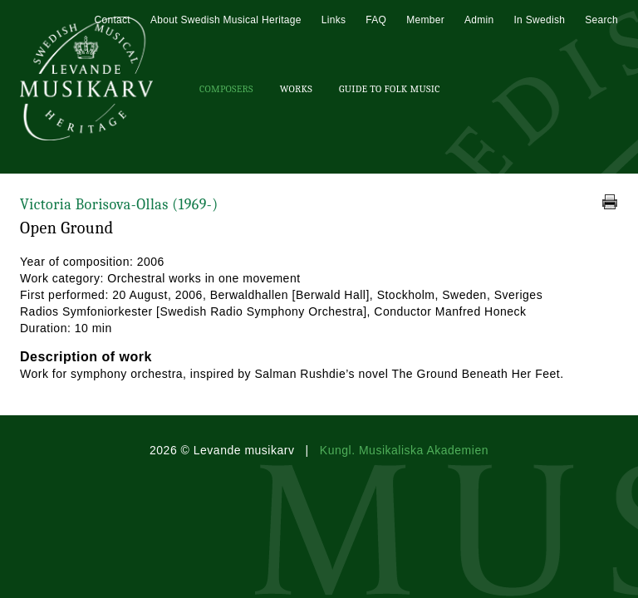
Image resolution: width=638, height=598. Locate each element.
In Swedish (539, 20)
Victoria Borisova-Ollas (119, 204)
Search (601, 20)
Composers (226, 89)
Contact (112, 20)
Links (333, 20)
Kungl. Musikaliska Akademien (404, 450)
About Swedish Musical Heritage (226, 20)
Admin (479, 20)
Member (425, 20)
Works (296, 89)
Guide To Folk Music (389, 89)
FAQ (376, 20)
